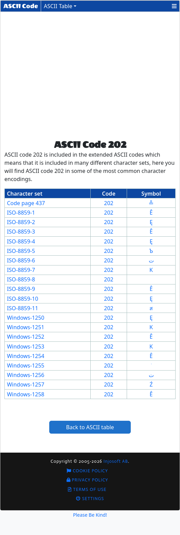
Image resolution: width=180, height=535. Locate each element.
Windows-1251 (25, 327)
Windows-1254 (25, 356)
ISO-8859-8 (21, 279)
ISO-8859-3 (21, 231)
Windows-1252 (25, 336)
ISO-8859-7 (21, 270)
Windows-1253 (25, 346)
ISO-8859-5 (21, 251)
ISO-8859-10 (22, 298)
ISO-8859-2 (21, 222)
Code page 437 (26, 203)
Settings (90, 498)
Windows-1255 (25, 365)
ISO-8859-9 (21, 289)
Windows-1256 (25, 375)
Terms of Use (87, 489)
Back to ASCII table (90, 427)
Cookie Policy (87, 470)
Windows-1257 (25, 384)
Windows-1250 (25, 317)
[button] (174, 6)
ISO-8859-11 (22, 308)
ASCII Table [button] (58, 6)
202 (108, 203)
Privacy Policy (87, 479)
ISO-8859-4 (21, 241)
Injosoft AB (116, 461)
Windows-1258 (25, 394)
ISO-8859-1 (21, 212)
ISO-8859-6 (21, 260)
